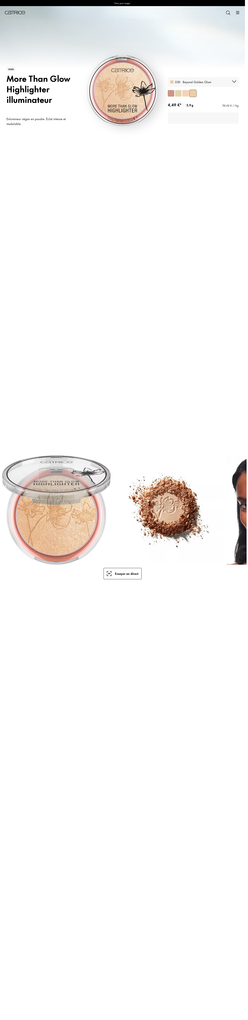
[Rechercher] (228, 12)
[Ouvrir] (237, 12)
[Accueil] (15, 12)
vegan (11, 68)
